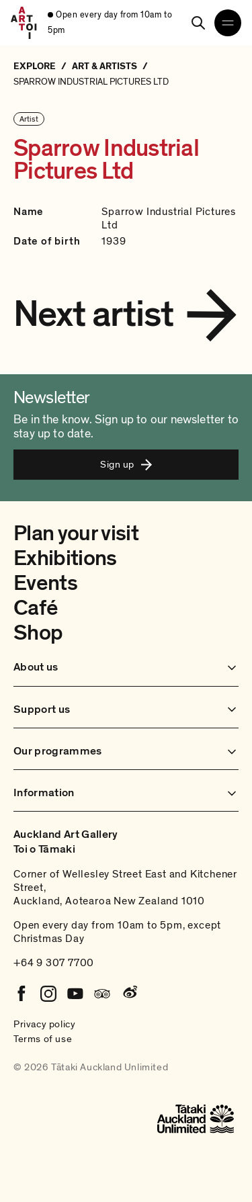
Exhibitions (65, 558)
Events (45, 583)
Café (35, 608)
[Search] (198, 22)
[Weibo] (129, 994)
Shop (37, 633)
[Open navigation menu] (227, 22)
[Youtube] (75, 994)
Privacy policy (44, 1024)
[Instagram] (48, 994)
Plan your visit (75, 533)
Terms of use (42, 1039)
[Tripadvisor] (102, 994)
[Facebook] (21, 994)
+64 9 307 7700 (53, 962)
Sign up (125, 464)
